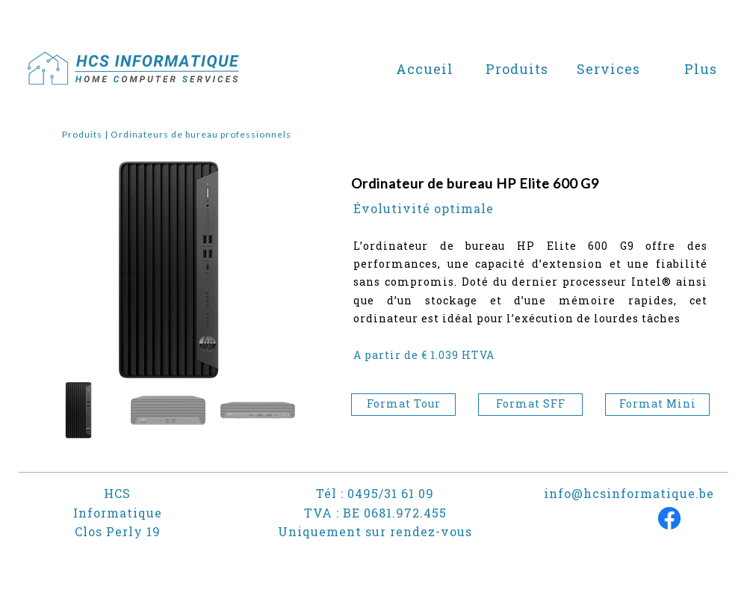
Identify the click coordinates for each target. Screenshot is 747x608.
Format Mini (657, 403)
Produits (82, 134)
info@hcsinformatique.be (629, 493)
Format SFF (530, 403)
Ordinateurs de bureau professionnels (201, 134)
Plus (700, 69)
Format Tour (404, 403)
